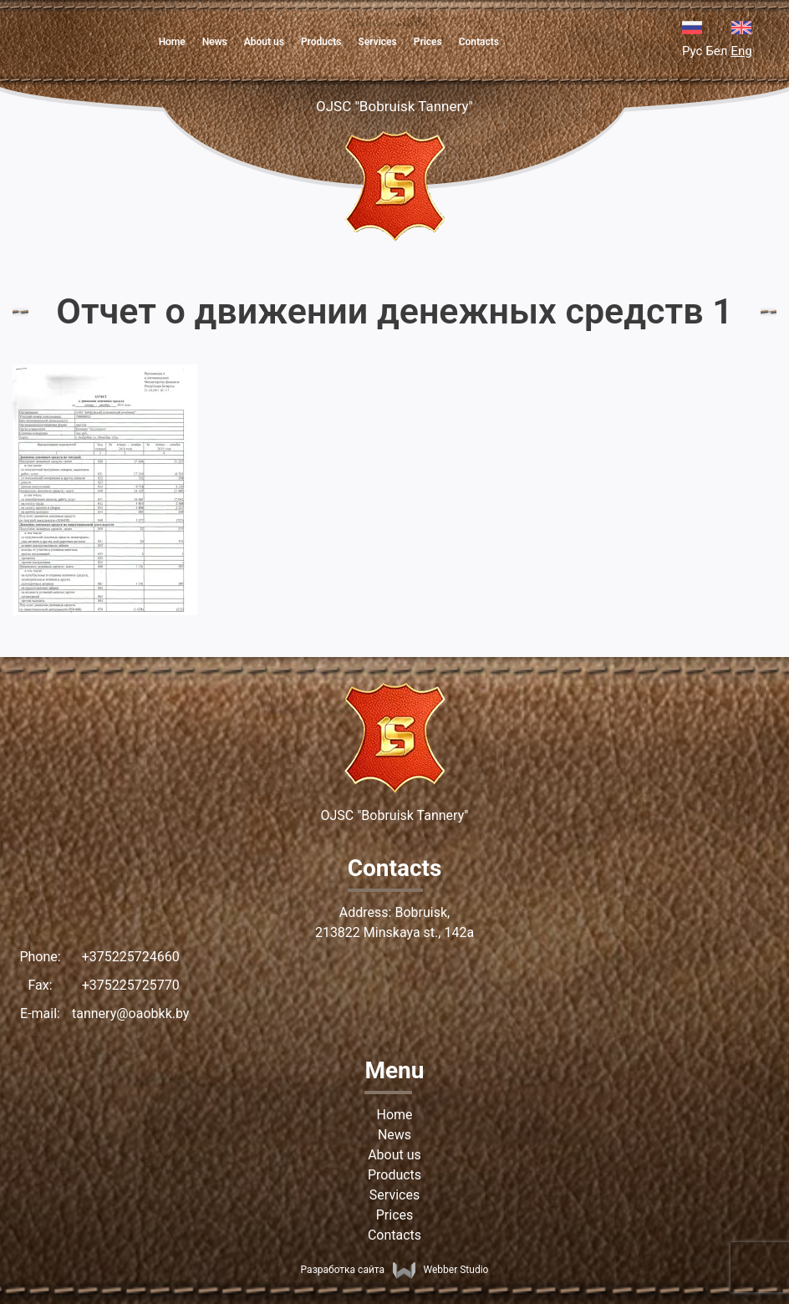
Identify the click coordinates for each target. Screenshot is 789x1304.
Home (172, 42)
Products (321, 42)
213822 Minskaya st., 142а (394, 932)
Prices (428, 42)
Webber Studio (440, 1270)
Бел (716, 51)
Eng (740, 51)
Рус (692, 51)
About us (264, 42)
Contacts (479, 42)
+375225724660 (131, 957)
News (214, 42)
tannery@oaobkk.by (130, 1013)
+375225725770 (131, 985)
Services (377, 42)
